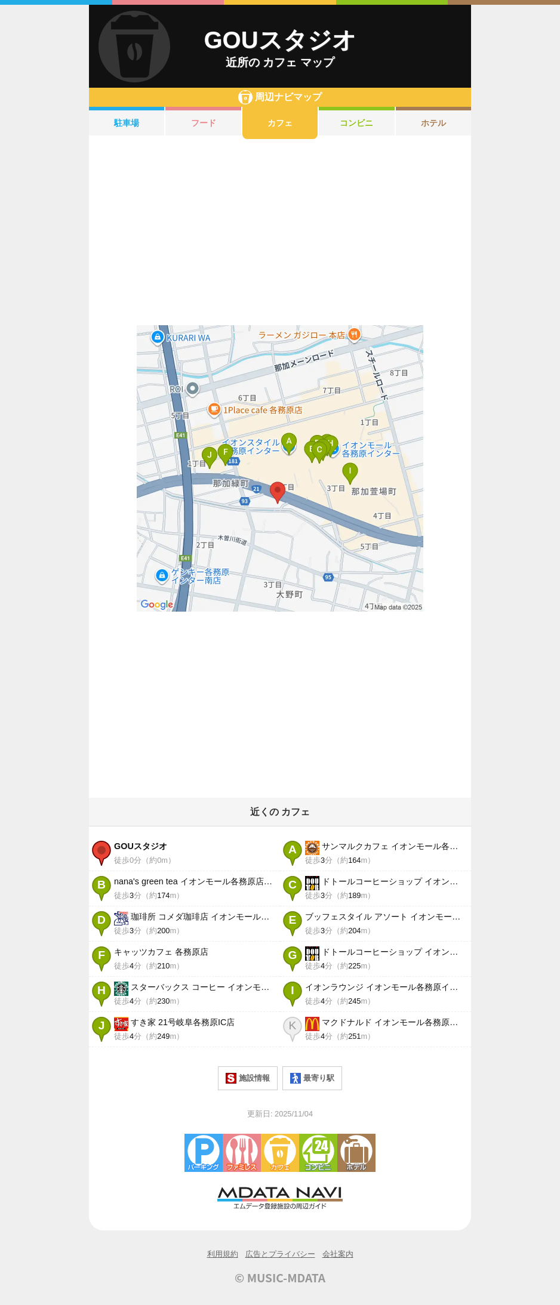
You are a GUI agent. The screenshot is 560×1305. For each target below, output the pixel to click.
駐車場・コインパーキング (203, 1153)
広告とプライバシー (280, 1254)
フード (203, 123)
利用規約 (222, 1254)
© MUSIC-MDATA (280, 1277)
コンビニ (356, 123)
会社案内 (337, 1254)
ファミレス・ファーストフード (242, 1153)
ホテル (433, 123)
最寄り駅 (312, 1078)
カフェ (280, 123)
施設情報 (248, 1078)
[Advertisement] (280, 232)
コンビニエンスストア (318, 1153)
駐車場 (126, 123)
